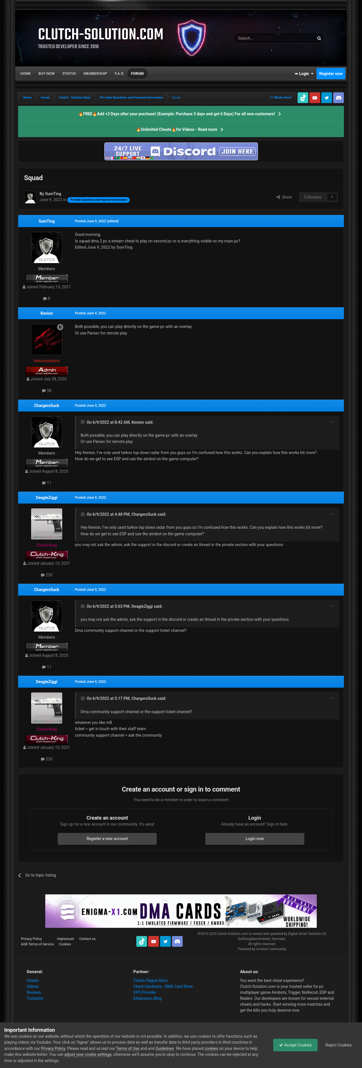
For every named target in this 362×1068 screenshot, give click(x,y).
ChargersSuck (46, 405)
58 (46, 390)
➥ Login (304, 73)
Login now (255, 838)
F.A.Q (119, 73)
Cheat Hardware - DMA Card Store (163, 986)
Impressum (65, 939)
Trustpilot (35, 998)
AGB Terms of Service (37, 944)
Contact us (87, 939)
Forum (137, 73)
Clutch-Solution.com (232, 934)
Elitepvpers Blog (147, 998)
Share (284, 197)
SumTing (47, 221)
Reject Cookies (338, 1045)
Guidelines (165, 1048)
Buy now (46, 73)
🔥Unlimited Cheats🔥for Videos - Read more (176, 129)
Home (25, 73)
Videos (33, 986)
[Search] (260, 38)
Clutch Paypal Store (150, 980)
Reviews (34, 992)
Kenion (46, 313)
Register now (330, 73)
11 (46, 483)
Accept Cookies (295, 1045)
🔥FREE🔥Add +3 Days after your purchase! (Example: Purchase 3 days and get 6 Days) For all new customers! (176, 114)
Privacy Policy (31, 939)
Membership (95, 73)
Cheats (33, 980)
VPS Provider (144, 992)
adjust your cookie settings (87, 1054)
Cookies (65, 944)
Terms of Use (127, 1048)
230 (46, 575)
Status (69, 73)
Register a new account (107, 838)
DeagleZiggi (46, 497)
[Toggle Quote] (83, 422)
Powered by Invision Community (262, 949)
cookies (211, 1048)
